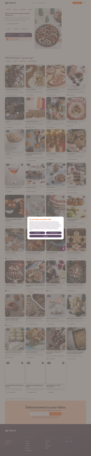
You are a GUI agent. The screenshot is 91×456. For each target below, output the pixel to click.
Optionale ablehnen (54, 232)
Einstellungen (37, 232)
